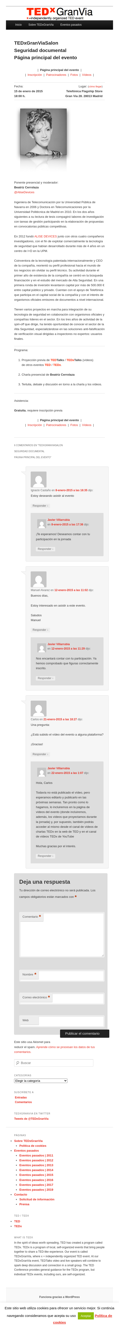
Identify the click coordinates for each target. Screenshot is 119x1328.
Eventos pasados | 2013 (36, 1165)
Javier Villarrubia (58, 519)
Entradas (21, 1097)
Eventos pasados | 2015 (36, 1175)
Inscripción (34, 75)
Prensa (24, 1204)
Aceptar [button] (86, 1316)
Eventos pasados (71, 24)
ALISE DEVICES (45, 236)
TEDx (18, 1226)
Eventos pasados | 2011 (36, 1155)
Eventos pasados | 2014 (36, 1170)
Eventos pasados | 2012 (36, 1160)
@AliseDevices (24, 192)
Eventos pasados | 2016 (36, 1180)
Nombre (29, 974)
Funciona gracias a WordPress (59, 1297)
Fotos (74, 75)
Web (25, 1020)
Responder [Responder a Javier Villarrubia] (45, 549)
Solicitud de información (37, 1199)
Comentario (31, 917)
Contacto (20, 1194)
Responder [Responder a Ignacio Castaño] (40, 506)
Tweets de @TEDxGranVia (31, 1118)
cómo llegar (95, 86)
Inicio (18, 24)
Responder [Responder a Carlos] (40, 754)
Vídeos (86, 75)
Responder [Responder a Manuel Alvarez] (40, 630)
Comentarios (23, 1102)
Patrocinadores (56, 75)
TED (17, 1221)
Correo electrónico (36, 997)
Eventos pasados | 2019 (36, 1189)
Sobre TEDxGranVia (41, 24)
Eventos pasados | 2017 (36, 1185)
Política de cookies (32, 1145)
